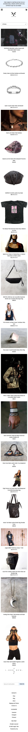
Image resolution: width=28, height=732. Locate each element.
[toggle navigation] (2, 9)
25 (14, 670)
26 (16, 670)
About (14, 701)
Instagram (14, 715)
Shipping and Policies (14, 703)
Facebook (14, 712)
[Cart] (26, 10)
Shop (14, 696)
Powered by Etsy (14, 729)
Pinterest (14, 717)
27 (18, 670)
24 (12, 670)
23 (10, 670)
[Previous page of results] (14, 668)
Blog (14, 698)
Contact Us (14, 705)
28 (20, 670)
